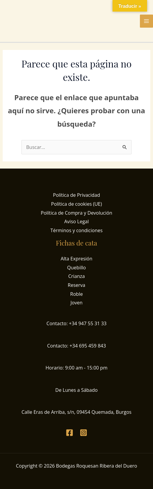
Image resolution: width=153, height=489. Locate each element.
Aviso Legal (76, 221)
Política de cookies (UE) (76, 204)
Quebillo (76, 267)
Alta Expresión (77, 258)
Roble (76, 294)
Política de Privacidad (76, 195)
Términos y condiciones (76, 230)
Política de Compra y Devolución (76, 213)
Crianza (76, 276)
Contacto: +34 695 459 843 (76, 345)
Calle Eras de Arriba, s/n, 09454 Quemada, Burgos (76, 412)
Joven (77, 302)
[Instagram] (83, 432)
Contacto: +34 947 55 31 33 (76, 323)
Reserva (76, 285)
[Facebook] (69, 432)
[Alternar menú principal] (146, 21)
